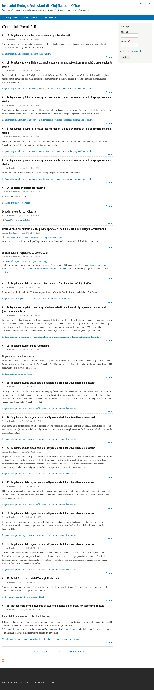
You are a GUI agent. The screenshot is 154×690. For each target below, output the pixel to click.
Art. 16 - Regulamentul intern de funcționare (25, 346)
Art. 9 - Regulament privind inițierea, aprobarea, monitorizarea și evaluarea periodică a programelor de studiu (56, 99)
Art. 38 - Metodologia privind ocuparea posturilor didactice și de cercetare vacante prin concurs (53, 606)
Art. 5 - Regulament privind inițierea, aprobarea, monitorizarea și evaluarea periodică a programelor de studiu (56, 162)
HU (141, 3)
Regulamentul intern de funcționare (18, 374)
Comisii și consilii (11, 17)
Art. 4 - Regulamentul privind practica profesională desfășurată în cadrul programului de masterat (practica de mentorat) (54, 309)
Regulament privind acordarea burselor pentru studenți (26, 54)
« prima (36, 651)
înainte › (72, 651)
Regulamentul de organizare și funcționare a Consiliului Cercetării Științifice (36, 298)
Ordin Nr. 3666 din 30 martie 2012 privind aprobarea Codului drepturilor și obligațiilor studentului (54, 229)
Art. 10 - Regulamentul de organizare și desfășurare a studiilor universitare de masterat (48, 544)
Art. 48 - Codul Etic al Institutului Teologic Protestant (30, 578)
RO (150, 3)
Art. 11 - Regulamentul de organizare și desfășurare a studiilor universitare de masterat (48, 513)
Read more (109, 57)
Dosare (25, 17)
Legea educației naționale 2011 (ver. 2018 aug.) (26, 261)
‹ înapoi (44, 651)
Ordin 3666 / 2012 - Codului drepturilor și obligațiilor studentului (34, 237)
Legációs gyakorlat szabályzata (16, 203)
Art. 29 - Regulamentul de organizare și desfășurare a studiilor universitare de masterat (48, 448)
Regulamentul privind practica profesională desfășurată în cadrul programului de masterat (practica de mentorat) (52, 337)
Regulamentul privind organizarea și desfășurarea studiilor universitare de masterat (39, 408)
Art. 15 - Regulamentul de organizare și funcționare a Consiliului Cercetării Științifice (47, 283)
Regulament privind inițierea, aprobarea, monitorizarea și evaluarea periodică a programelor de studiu (47, 88)
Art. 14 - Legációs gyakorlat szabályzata (23, 188)
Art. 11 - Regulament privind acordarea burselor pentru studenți (36, 35)
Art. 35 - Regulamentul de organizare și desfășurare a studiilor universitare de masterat (48, 482)
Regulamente (50, 17)
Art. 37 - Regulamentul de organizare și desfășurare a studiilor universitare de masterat (48, 417)
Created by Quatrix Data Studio (45, 682)
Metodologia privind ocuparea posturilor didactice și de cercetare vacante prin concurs (40, 639)
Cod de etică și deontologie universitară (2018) (23, 597)
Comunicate (36, 17)
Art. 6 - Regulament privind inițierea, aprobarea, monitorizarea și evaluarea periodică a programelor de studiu (56, 131)
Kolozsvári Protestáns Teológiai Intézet (16, 682)
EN (146, 3)
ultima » (81, 651)
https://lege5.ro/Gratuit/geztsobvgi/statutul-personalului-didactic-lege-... (36, 268)
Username (126, 31)
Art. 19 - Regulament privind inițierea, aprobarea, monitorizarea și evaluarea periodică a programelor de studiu (57, 64)
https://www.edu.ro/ (97, 265)
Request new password (132, 51)
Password (125, 41)
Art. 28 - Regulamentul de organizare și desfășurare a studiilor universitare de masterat (48, 383)
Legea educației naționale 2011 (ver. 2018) (25, 253)
